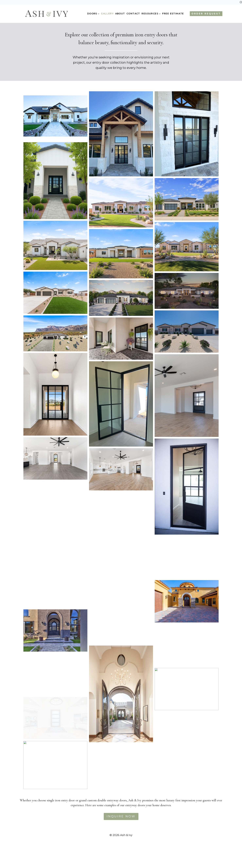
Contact (133, 13)
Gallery (107, 13)
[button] (55, 116)
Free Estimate (173, 13)
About (120, 13)
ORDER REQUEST (206, 13)
